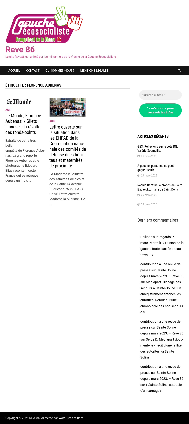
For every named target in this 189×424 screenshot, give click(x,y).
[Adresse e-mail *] (160, 95)
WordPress (66, 418)
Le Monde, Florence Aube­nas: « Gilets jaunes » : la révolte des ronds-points (23, 124)
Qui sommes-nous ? (60, 70)
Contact (32, 70)
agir (8, 109)
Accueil (14, 70)
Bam (80, 418)
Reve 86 (20, 49)
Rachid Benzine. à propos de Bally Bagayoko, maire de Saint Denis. (159, 187)
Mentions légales (94, 70)
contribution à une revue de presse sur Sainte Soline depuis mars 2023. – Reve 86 (161, 270)
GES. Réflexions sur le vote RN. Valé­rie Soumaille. (157, 148)
